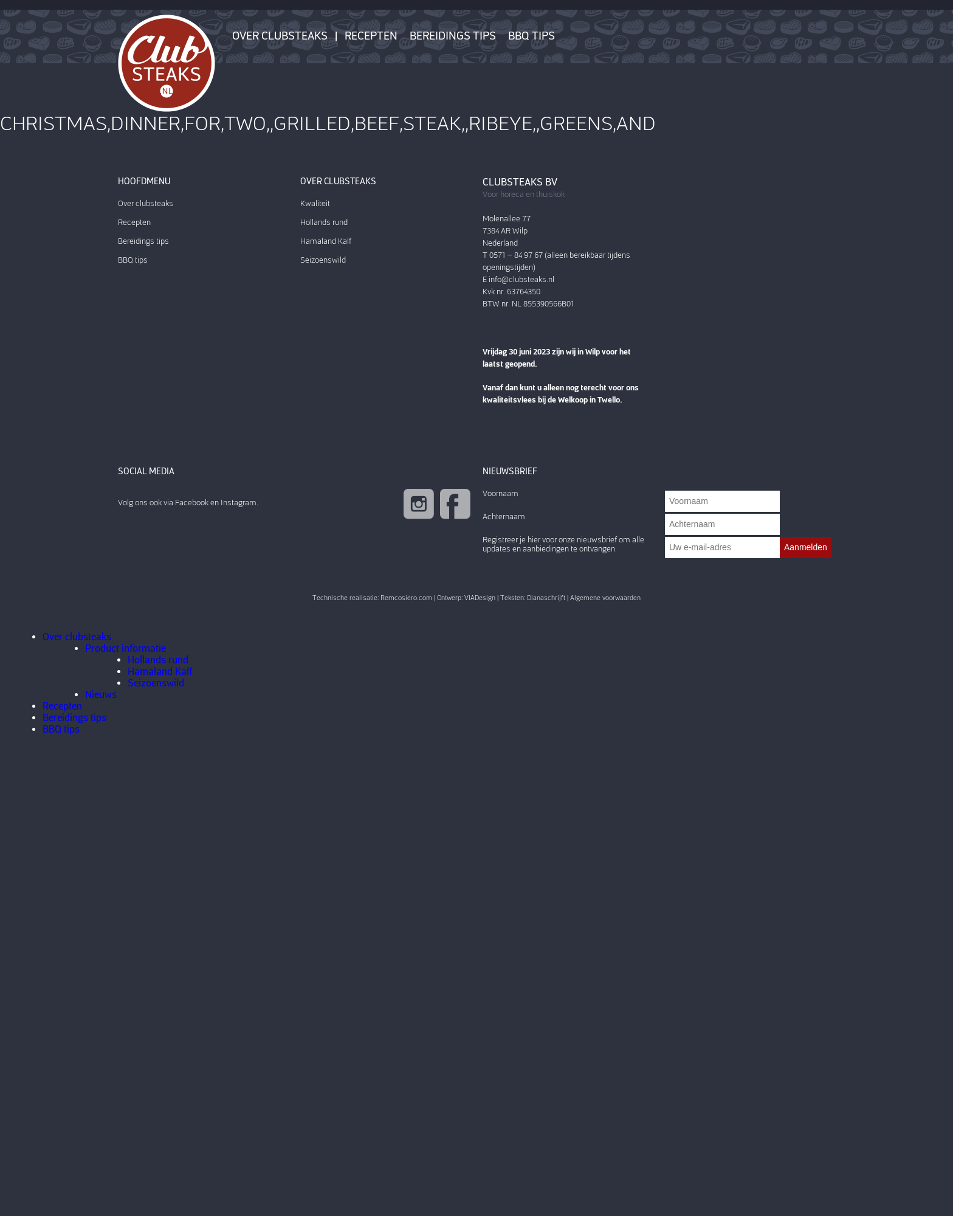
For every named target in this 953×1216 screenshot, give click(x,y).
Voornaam (500, 493)
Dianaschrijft (546, 598)
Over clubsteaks (280, 36)
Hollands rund (324, 222)
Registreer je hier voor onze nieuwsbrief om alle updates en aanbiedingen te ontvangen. (563, 544)
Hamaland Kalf (325, 241)
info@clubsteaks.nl (521, 279)
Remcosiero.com (406, 598)
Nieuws (101, 694)
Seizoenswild (323, 259)
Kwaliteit (315, 203)
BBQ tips (531, 36)
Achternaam (504, 516)
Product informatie (125, 648)
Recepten (371, 36)
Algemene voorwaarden (605, 598)
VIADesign (479, 598)
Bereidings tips (453, 36)
